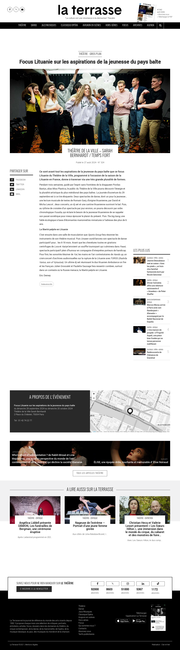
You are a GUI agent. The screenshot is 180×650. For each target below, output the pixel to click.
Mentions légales (31, 644)
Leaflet (94, 431)
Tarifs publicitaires (86, 634)
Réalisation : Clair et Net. (161, 644)
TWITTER (17, 184)
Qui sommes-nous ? (86, 625)
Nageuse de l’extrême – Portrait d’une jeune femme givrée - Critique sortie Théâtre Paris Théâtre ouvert (88, 499)
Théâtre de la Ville (46, 284)
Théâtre (22, 25)
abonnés (97, 587)
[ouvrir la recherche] (160, 25)
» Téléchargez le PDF (164, 17)
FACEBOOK (18, 179)
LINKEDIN (17, 189)
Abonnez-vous (84, 631)
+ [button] (94, 394)
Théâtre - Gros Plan (90, 54)
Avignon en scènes (92, 25)
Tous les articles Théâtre (90, 473)
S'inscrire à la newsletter (34, 589)
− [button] (94, 398)
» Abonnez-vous (163, 14)
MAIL (15, 194)
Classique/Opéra (69, 25)
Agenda (150, 25)
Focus (125, 25)
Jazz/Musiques (49, 25)
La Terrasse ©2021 (17, 644)
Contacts (82, 628)
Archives (137, 25)
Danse (34, 25)
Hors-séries (111, 25)
